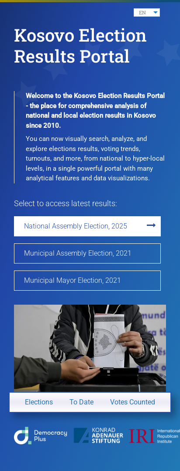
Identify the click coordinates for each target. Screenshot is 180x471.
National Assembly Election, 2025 (75, 226)
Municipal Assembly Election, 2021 (78, 253)
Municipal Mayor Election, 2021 (72, 280)
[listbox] (146, 12)
